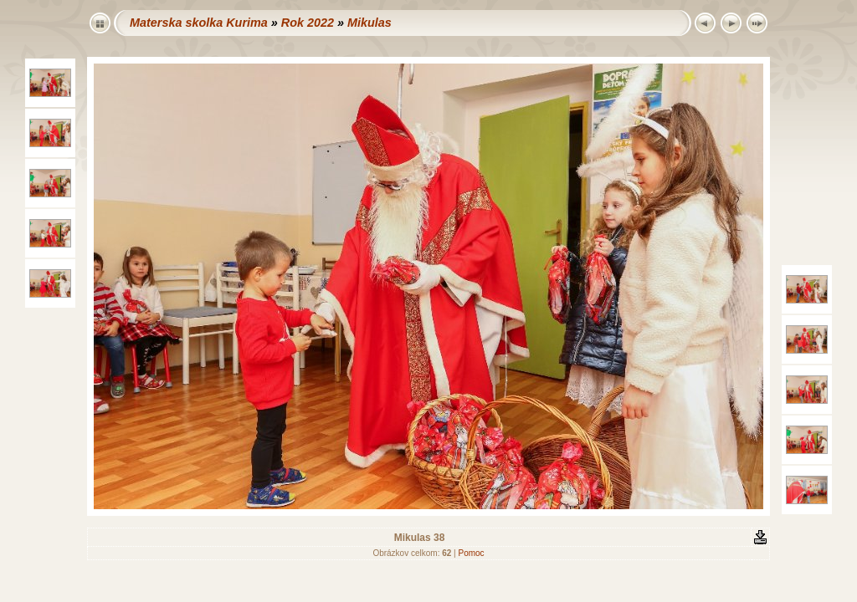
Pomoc (471, 553)
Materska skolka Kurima (199, 22)
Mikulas (369, 22)
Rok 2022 (307, 22)
